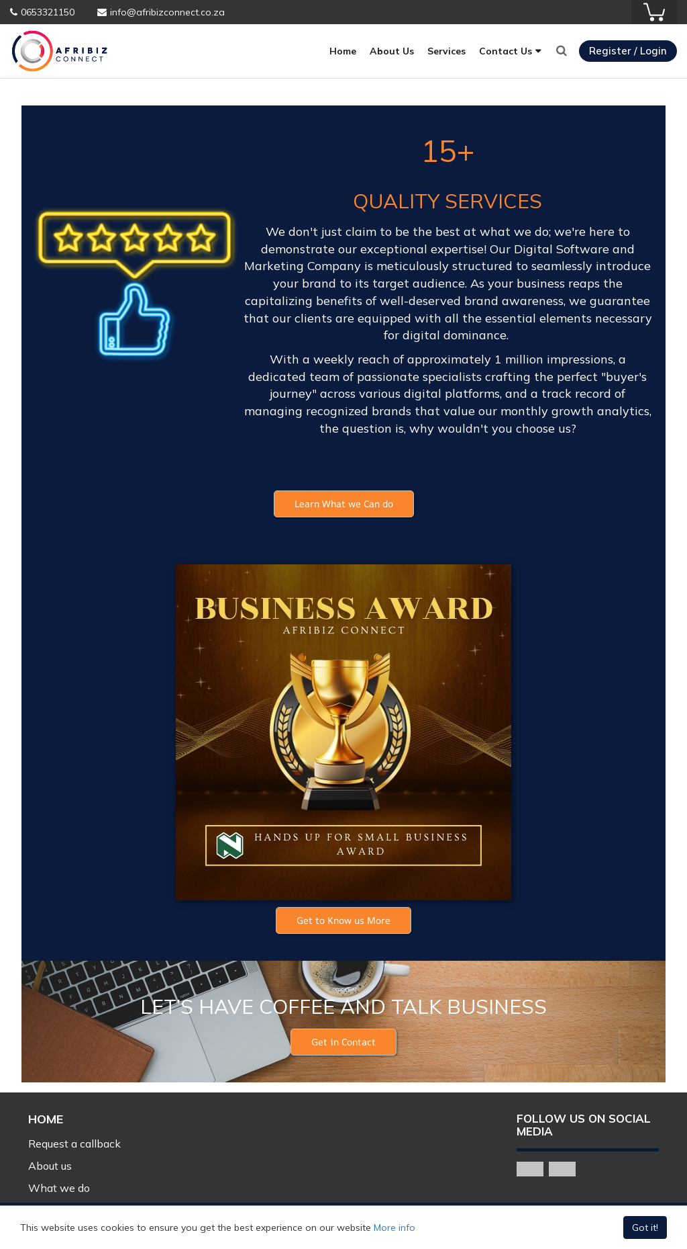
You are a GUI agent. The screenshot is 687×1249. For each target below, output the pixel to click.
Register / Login (628, 50)
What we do (59, 1188)
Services (446, 51)
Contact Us (505, 51)
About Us (392, 51)
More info (394, 1227)
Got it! (645, 1227)
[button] (344, 503)
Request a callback (74, 1143)
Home (342, 51)
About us (50, 1165)
